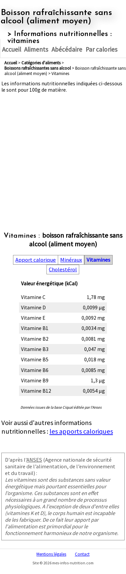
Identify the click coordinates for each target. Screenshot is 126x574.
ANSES (34, 459)
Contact (82, 554)
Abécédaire (66, 49)
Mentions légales (51, 554)
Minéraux (71, 259)
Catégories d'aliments (40, 62)
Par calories (101, 49)
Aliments (36, 49)
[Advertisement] (62, 155)
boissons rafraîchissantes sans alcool (37, 68)
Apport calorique (35, 259)
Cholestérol (63, 269)
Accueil (11, 49)
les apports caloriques (81, 431)
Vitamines (98, 259)
